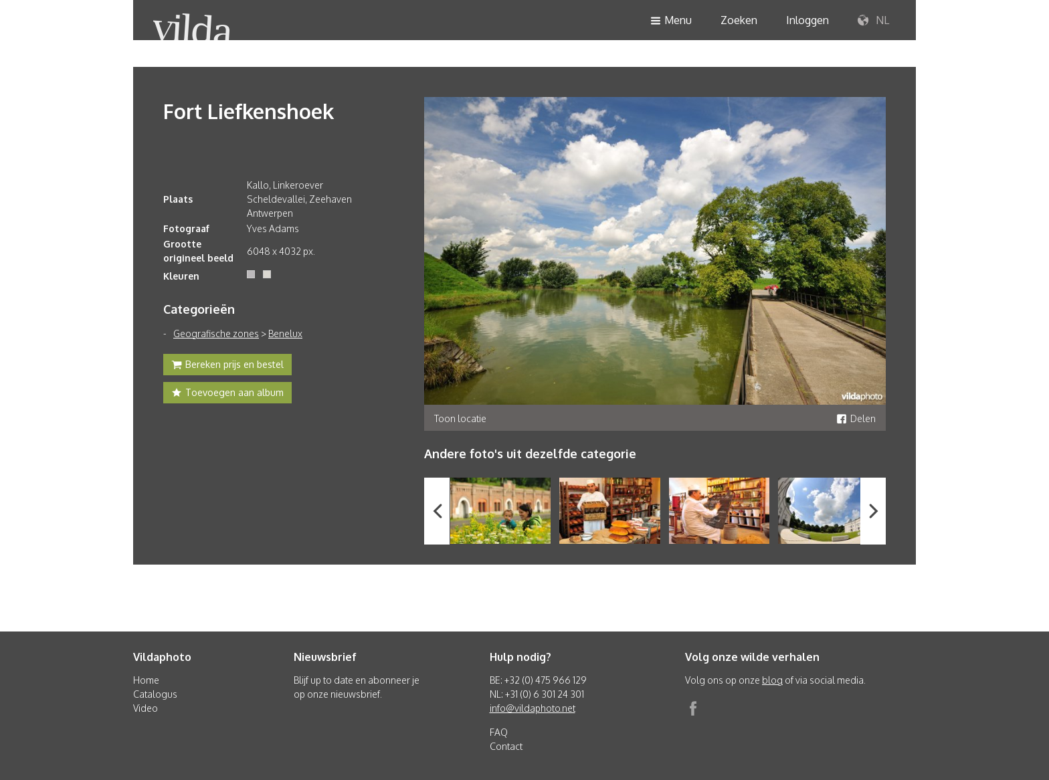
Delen (856, 418)
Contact (506, 746)
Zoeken (739, 20)
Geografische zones (216, 333)
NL (873, 20)
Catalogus (155, 694)
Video (145, 708)
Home (146, 680)
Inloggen (807, 20)
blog (772, 680)
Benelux (285, 333)
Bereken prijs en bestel (227, 366)
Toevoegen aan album (227, 394)
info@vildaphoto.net (532, 708)
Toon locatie (460, 418)
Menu (671, 21)
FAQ (499, 732)
